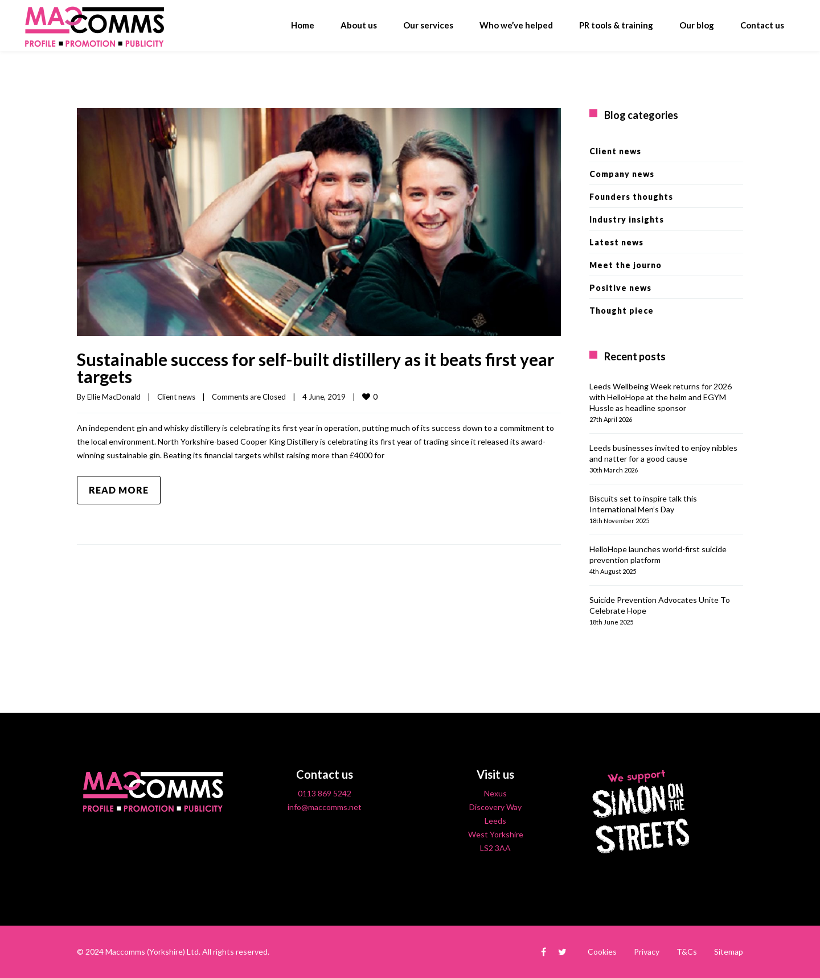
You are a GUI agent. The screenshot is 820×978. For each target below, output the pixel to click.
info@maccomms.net (325, 807)
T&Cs (686, 951)
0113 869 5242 (324, 793)
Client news (176, 396)
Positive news (620, 288)
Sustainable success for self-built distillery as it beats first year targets (315, 368)
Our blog (696, 25)
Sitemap (728, 951)
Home (302, 25)
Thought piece (621, 310)
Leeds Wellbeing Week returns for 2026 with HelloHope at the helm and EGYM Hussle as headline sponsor (660, 397)
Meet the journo (625, 265)
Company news (621, 174)
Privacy (646, 951)
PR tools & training (616, 25)
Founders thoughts (631, 197)
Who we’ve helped (516, 25)
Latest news (616, 242)
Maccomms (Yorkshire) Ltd (152, 951)
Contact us (762, 25)
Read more (119, 489)
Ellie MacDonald (114, 396)
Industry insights (626, 219)
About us (359, 25)
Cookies (602, 951)
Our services (428, 25)
